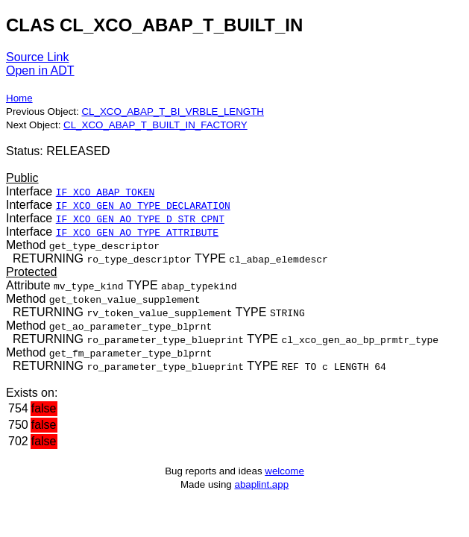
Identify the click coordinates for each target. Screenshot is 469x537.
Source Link (37, 57)
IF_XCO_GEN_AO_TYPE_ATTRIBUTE (137, 232)
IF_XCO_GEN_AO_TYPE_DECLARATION (143, 205)
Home (19, 98)
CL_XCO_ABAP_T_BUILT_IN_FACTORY (155, 125)
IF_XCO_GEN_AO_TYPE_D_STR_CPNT (140, 218)
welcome (284, 471)
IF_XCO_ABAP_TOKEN (105, 191)
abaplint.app (261, 484)
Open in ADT (40, 70)
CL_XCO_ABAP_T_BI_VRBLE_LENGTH (172, 111)
